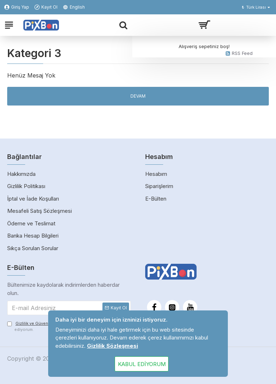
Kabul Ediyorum (142, 364)
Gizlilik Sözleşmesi (112, 345)
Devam (138, 96)
